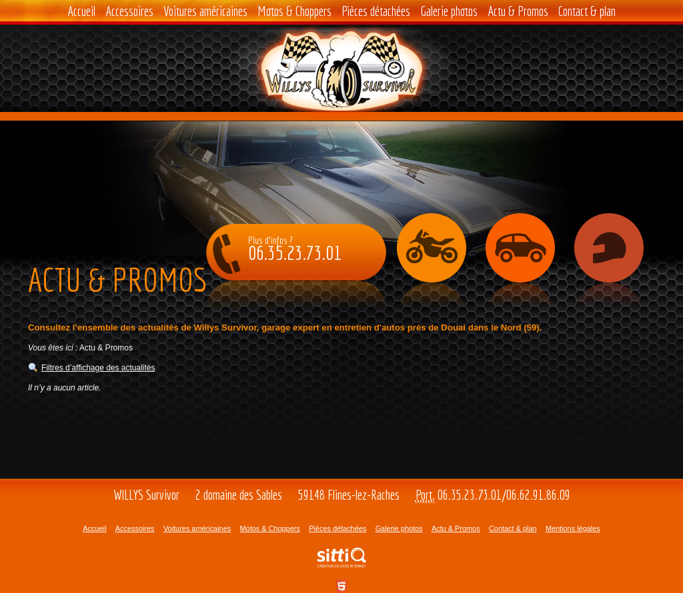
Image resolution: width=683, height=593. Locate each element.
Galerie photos (449, 11)
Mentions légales (573, 528)
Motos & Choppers (294, 11)
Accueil (81, 11)
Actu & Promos (518, 11)
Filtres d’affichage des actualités (98, 367)
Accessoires (129, 11)
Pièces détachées (376, 11)
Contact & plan (587, 11)
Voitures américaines (205, 11)
